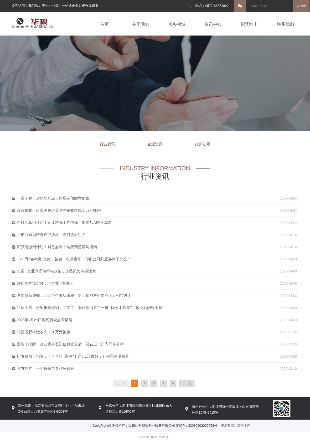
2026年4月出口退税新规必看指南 (44, 320)
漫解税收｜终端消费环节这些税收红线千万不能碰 (59, 210)
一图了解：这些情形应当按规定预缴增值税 (53, 198)
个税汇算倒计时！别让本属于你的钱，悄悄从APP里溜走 (64, 223)
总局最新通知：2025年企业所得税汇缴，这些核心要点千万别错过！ (74, 295)
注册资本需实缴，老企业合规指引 (45, 283)
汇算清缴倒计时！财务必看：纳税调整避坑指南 (57, 247)
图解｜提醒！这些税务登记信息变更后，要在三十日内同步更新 (70, 344)
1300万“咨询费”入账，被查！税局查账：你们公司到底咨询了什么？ (74, 259)
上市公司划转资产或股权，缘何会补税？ (51, 235)
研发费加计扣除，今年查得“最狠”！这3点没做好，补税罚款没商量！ (75, 356)
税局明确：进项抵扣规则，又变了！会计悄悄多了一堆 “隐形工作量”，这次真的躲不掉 (89, 308)
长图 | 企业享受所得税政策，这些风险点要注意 (56, 271)
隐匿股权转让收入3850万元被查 (43, 332)
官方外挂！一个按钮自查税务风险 (45, 368)
